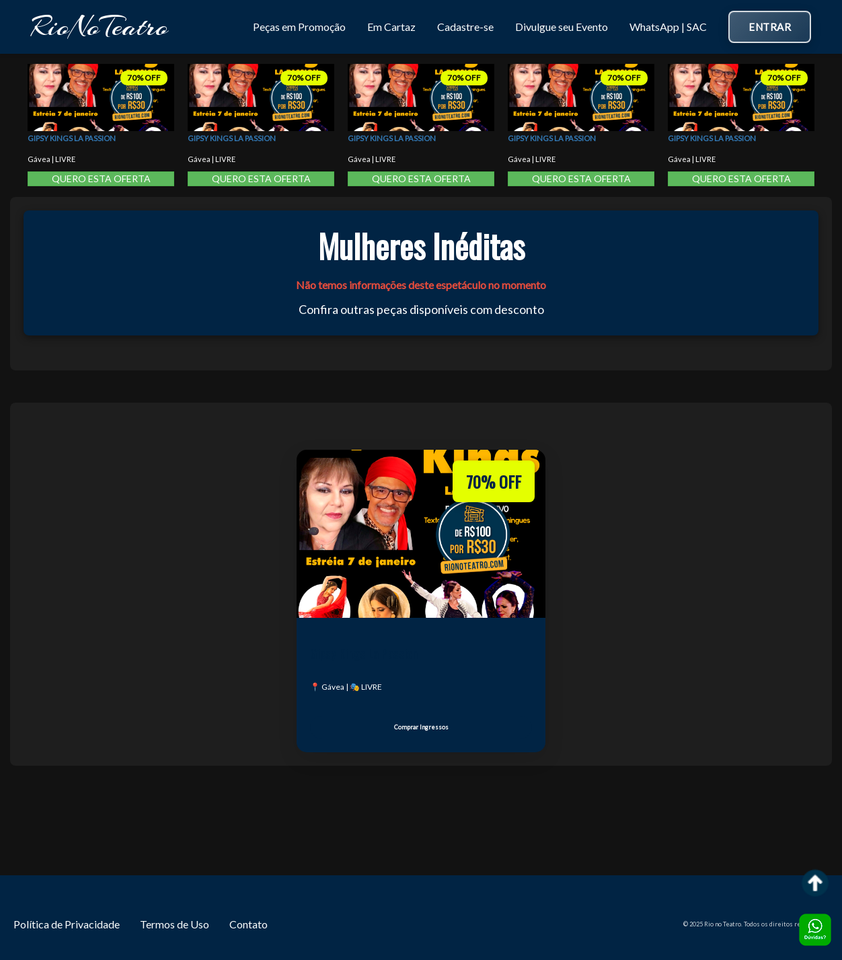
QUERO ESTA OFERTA (101, 178)
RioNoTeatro (99, 26)
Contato (248, 924)
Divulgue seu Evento (561, 26)
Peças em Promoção (299, 26)
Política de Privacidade (66, 924)
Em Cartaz (391, 26)
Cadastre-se (465, 26)
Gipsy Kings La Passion (72, 138)
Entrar (770, 27)
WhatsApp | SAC (668, 26)
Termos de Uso (174, 924)
